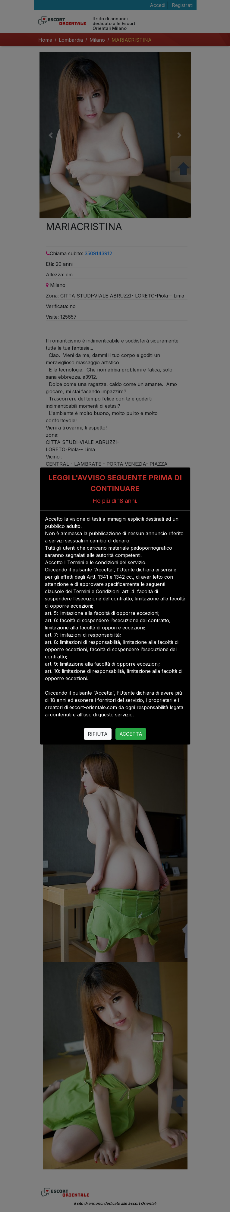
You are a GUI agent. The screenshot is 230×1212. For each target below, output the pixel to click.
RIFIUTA (98, 734)
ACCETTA (130, 734)
